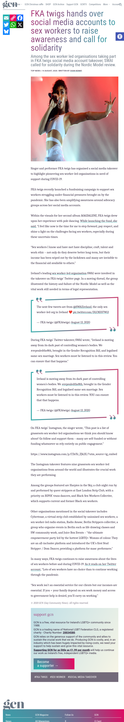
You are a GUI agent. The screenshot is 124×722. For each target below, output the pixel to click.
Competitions (95, 4)
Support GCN (72, 4)
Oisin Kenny (76, 70)
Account (116, 4)
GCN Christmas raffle (34, 4)
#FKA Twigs (40, 676)
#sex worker (57, 676)
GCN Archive (58, 4)
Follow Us (69, 715)
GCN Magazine (41, 715)
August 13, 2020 (80, 322)
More (105, 4)
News (8, 715)
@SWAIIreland (82, 306)
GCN (96, 715)
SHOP (48, 4)
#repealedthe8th (72, 384)
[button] (120, 36)
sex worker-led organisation (69, 273)
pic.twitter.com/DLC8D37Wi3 (91, 312)
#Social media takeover (82, 676)
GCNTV (83, 4)
